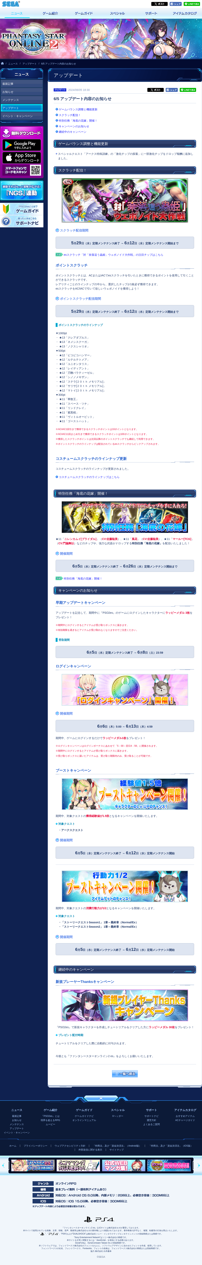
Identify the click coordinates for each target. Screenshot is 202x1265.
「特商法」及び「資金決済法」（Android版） (117, 1146)
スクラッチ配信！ (70, 115)
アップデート (29, 63)
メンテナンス (10, 99)
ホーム (12, 1146)
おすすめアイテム (185, 1116)
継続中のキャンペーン (72, 131)
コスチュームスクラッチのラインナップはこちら (89, 477)
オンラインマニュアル (84, 1120)
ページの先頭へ (101, 1098)
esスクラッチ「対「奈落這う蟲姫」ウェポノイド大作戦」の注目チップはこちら (113, 254)
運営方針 (151, 1120)
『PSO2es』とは (50, 1116)
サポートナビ (151, 1116)
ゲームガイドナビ (84, 1116)
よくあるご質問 (151, 1124)
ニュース (13, 63)
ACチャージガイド (185, 1120)
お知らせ (7, 91)
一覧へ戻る (125, 1073)
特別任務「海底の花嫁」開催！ (78, 120)
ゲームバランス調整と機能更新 (78, 109)
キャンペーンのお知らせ (74, 126)
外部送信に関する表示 (90, 1150)
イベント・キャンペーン (17, 116)
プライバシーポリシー (35, 1146)
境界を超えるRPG (50, 1120)
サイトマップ (116, 1150)
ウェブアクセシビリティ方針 (70, 1146)
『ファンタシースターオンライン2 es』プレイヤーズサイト (33, 39)
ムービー (50, 1124)
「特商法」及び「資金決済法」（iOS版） (171, 1146)
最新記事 (7, 83)
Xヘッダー (117, 1116)
